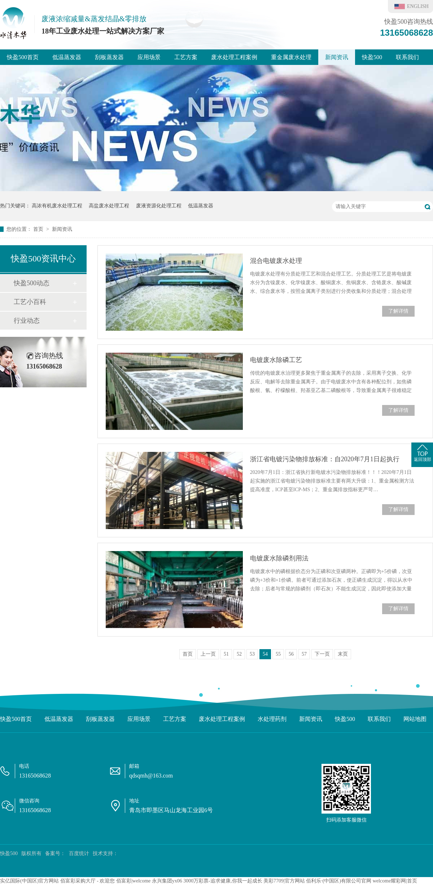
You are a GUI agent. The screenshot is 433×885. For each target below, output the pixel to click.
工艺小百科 (30, 301)
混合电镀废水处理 (276, 260)
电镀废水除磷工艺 (276, 360)
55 (278, 654)
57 (304, 654)
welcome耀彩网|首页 (395, 881)
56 (291, 654)
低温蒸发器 (66, 57)
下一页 (322, 654)
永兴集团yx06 (167, 881)
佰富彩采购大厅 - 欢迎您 (87, 881)
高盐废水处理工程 (109, 205)
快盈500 (372, 57)
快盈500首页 (23, 57)
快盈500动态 (31, 283)
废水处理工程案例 (234, 57)
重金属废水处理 (291, 57)
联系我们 (407, 57)
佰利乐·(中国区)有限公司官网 (338, 881)
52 (239, 654)
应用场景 (149, 57)
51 (226, 654)
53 (252, 654)
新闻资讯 (336, 57)
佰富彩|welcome (133, 881)
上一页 (208, 654)
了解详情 (398, 311)
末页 (343, 654)
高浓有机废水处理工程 (57, 205)
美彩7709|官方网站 (284, 881)
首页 (39, 229)
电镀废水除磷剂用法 (279, 558)
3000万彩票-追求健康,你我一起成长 (222, 881)
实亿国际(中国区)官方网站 (29, 881)
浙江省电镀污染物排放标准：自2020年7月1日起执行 (324, 459)
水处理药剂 (272, 719)
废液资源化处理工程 (158, 205)
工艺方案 (185, 57)
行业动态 (27, 320)
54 (265, 654)
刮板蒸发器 (109, 57)
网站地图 (415, 719)
